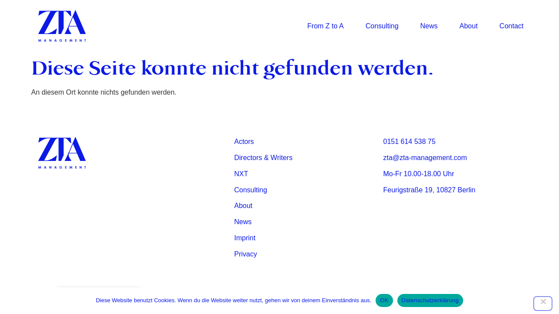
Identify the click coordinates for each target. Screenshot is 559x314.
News (429, 26)
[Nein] (542, 303)
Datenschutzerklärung (430, 300)
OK (384, 300)
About (469, 26)
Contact (511, 26)
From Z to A (325, 26)
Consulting (382, 26)
